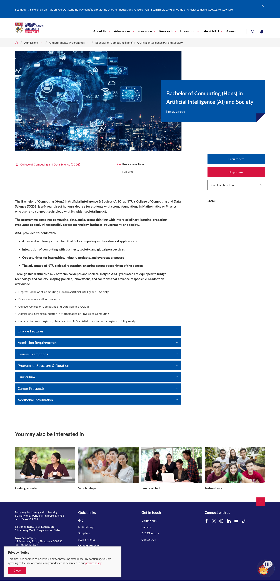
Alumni (231, 31)
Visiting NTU (149, 520)
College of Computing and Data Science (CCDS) (50, 164)
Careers (146, 527)
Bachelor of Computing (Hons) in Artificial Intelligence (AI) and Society (139, 42)
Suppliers (84, 533)
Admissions (122, 31)
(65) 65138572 (29, 544)
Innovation (187, 31)
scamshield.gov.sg (206, 9)
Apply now (236, 172)
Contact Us (148, 539)
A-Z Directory (150, 533)
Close (17, 570)
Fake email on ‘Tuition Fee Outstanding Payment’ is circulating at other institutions (81, 9)
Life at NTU (210, 31)
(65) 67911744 (29, 519)
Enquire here (236, 159)
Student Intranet (88, 545)
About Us (100, 31)
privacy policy (93, 563)
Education (145, 31)
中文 (81, 520)
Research (165, 31)
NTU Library (86, 527)
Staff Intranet (86, 539)
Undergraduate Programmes (67, 42)
